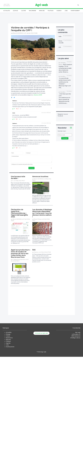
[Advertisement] (41, 17)
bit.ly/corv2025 (37, 95)
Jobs (66, 10)
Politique (50, 10)
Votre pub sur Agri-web (41, 333)
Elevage (15, 10)
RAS (33, 250)
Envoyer (31, 168)
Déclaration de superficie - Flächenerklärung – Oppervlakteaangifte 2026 (19, 213)
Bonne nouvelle (61, 42)
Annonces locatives (40, 177)
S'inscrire (64, 138)
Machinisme (32, 10)
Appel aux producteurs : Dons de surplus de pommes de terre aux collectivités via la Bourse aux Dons (20, 253)
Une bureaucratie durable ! (18, 177)
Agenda (59, 10)
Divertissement (75, 10)
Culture (23, 10)
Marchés (42, 10)
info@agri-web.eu (75, 338)
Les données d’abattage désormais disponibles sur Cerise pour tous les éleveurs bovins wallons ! (42, 213)
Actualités (6, 10)
